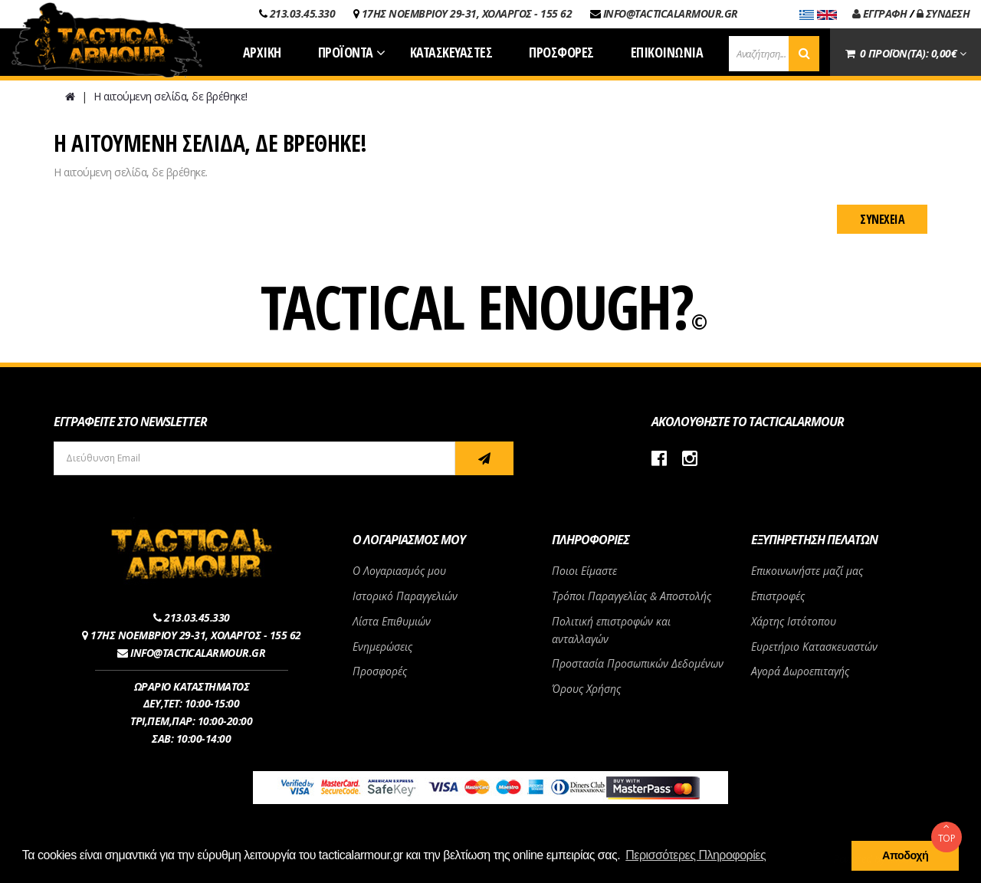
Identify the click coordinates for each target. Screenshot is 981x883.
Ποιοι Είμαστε (584, 570)
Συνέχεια (882, 219)
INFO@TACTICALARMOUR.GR (670, 13)
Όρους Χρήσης (586, 688)
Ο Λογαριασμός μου (399, 570)
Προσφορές (380, 671)
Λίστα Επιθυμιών (392, 621)
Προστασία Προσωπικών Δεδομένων (637, 663)
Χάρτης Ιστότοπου (793, 621)
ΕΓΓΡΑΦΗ (879, 13)
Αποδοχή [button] (905, 855)
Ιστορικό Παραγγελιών (405, 596)
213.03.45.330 (303, 13)
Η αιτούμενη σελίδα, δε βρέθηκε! (171, 96)
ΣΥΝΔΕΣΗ (943, 13)
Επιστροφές (778, 596)
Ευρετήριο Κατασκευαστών (814, 646)
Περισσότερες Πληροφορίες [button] (695, 855)
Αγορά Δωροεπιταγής (800, 671)
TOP (946, 833)
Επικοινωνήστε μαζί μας (807, 570)
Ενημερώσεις (382, 646)
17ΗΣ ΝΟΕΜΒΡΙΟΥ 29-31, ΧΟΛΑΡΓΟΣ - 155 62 (467, 13)
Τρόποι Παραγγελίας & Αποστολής (631, 596)
